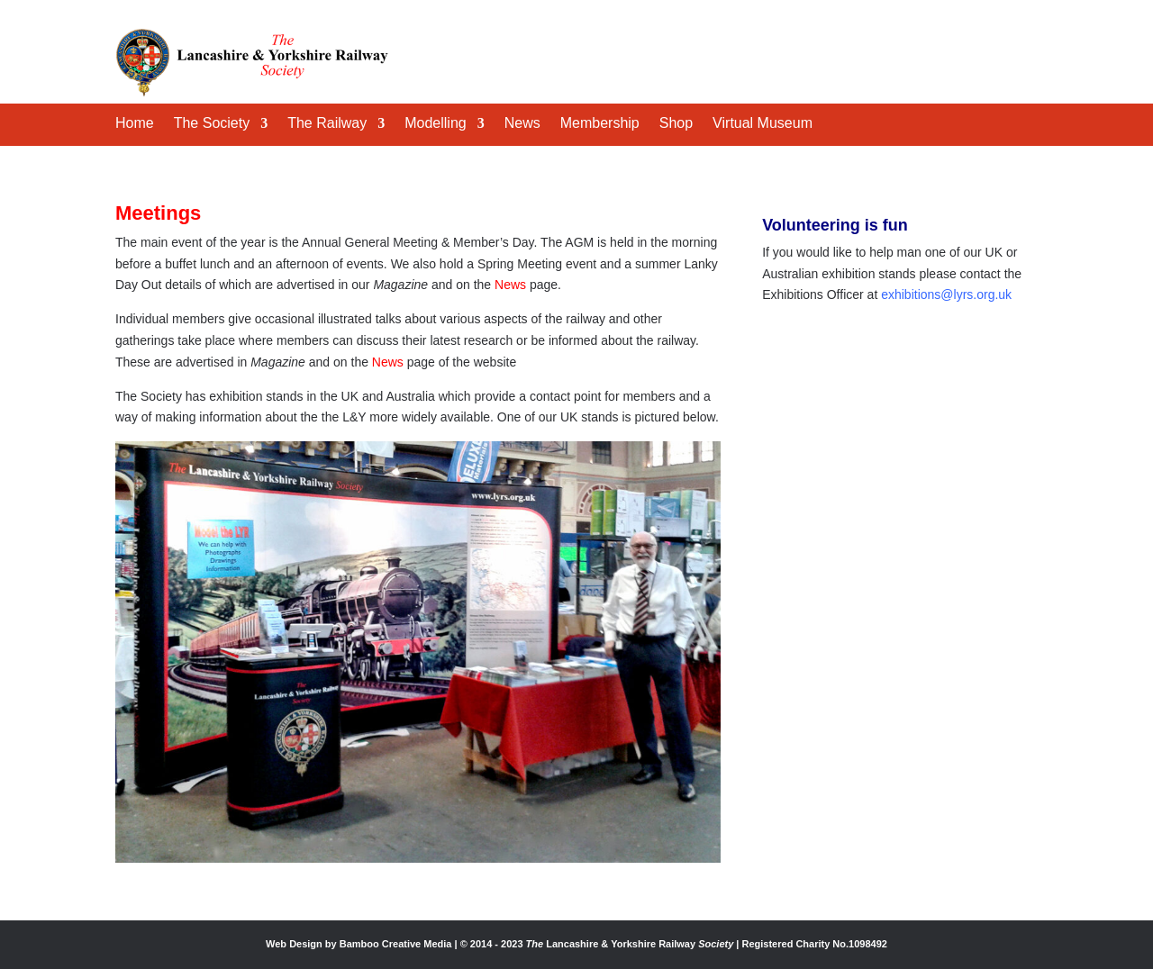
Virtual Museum (763, 124)
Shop (676, 124)
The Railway (327, 124)
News (522, 124)
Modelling (435, 124)
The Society (212, 124)
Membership (600, 124)
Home (134, 124)
